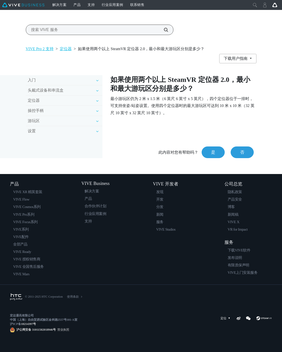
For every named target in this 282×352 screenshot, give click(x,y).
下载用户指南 (236, 58)
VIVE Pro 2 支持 (40, 49)
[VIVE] (23, 4)
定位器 (66, 49)
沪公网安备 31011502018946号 (36, 329)
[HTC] (16, 296)
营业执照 (62, 329)
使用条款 (73, 296)
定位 (226, 318)
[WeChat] (248, 318)
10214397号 (28, 324)
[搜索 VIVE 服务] (163, 30)
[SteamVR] (264, 318)
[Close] (255, 5)
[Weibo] (239, 318)
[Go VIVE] (275, 5)
